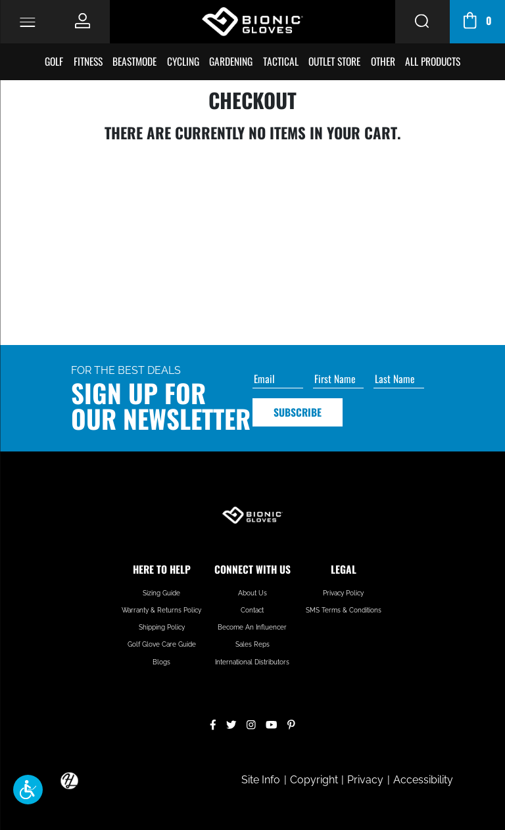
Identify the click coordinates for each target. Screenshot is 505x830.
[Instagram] (251, 723)
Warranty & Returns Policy (161, 610)
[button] (28, 789)
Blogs (161, 662)
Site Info (260, 779)
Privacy (365, 779)
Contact (252, 610)
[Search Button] (422, 21)
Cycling (183, 61)
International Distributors (252, 662)
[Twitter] (231, 723)
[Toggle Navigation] (27, 21)
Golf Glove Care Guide (162, 644)
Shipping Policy (162, 627)
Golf (54, 61)
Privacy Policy (343, 593)
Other (383, 61)
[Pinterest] (291, 723)
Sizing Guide (161, 593)
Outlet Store (334, 61)
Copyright (314, 779)
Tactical (281, 61)
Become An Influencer (252, 627)
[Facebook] (213, 723)
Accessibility (423, 779)
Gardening (230, 61)
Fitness (88, 61)
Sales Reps (252, 644)
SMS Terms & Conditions (343, 610)
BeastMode (134, 61)
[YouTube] (271, 723)
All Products (432, 61)
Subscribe (298, 412)
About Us (252, 593)
